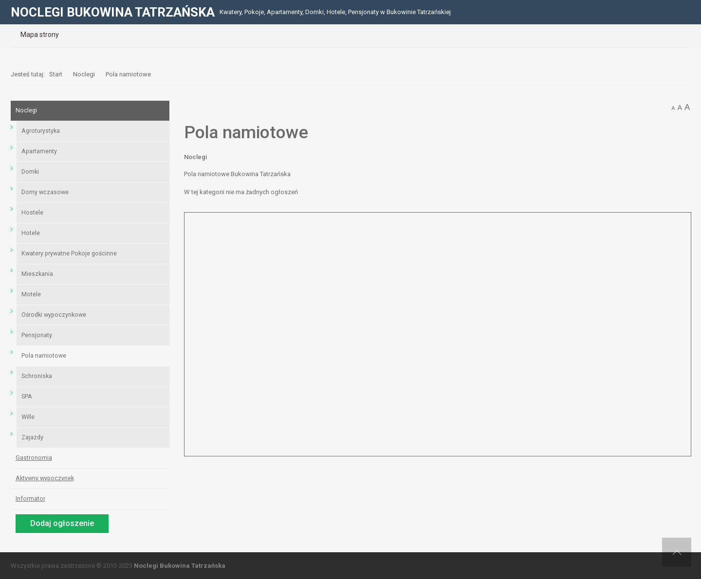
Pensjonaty (36, 335)
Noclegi (195, 157)
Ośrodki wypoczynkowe (53, 314)
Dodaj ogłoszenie (62, 523)
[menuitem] (40, 34)
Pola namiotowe (43, 355)
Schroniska (36, 376)
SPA (26, 396)
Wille (28, 417)
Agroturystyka (40, 130)
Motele (31, 294)
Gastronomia (34, 457)
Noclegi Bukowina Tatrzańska (179, 565)
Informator (30, 498)
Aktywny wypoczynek (45, 478)
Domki (30, 171)
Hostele (32, 212)
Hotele (30, 233)
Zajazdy (32, 437)
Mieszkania (37, 274)
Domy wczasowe (45, 192)
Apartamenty (39, 151)
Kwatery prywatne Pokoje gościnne (69, 253)
